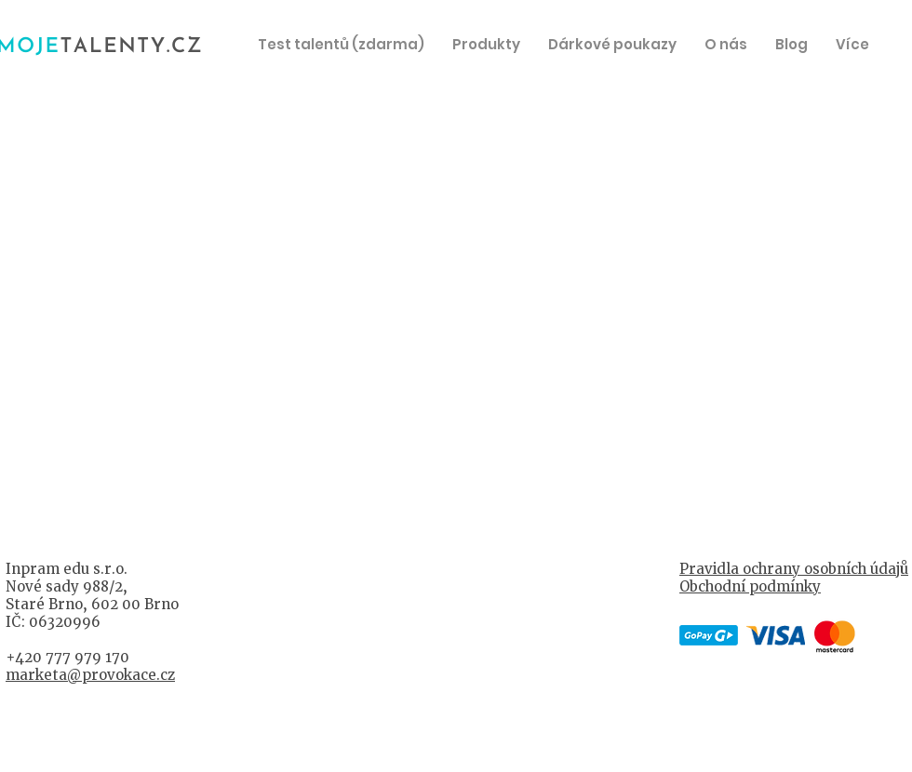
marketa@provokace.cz (90, 675)
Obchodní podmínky (750, 586)
